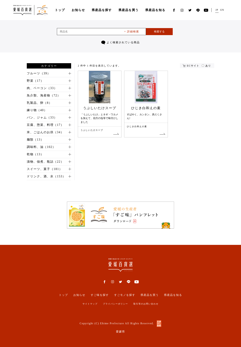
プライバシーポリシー (115, 304)
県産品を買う (128, 10)
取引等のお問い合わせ (145, 304)
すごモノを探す (124, 295)
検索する (159, 31)
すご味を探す (100, 295)
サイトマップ (90, 304)
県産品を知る (155, 10)
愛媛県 (120, 331)
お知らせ (78, 10)
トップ (60, 10)
